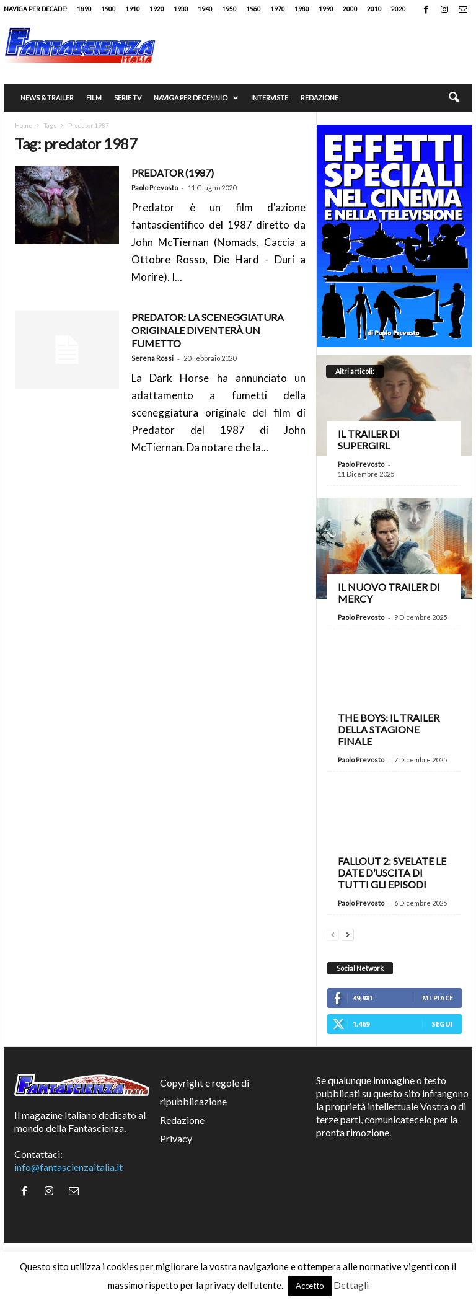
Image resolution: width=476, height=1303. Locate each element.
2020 (398, 8)
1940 (205, 8)
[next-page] (348, 933)
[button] (453, 98)
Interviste (269, 98)
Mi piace (437, 997)
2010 (374, 8)
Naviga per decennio (196, 98)
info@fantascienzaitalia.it (68, 1167)
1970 (277, 8)
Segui (442, 1023)
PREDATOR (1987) (172, 173)
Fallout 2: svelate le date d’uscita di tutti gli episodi (392, 872)
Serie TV (127, 98)
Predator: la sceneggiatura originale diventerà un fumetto (207, 330)
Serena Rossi (152, 358)
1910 (132, 8)
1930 (181, 8)
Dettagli (351, 1285)
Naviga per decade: (36, 8)
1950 (229, 8)
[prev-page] (333, 933)
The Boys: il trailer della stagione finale (388, 729)
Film (94, 98)
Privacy (176, 1138)
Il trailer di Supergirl (369, 439)
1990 (326, 8)
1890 (84, 8)
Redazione (319, 98)
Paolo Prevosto (154, 187)
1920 (156, 8)
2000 (350, 8)
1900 (108, 8)
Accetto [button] (310, 1286)
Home (23, 125)
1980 (301, 8)
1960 (253, 8)
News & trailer (47, 98)
